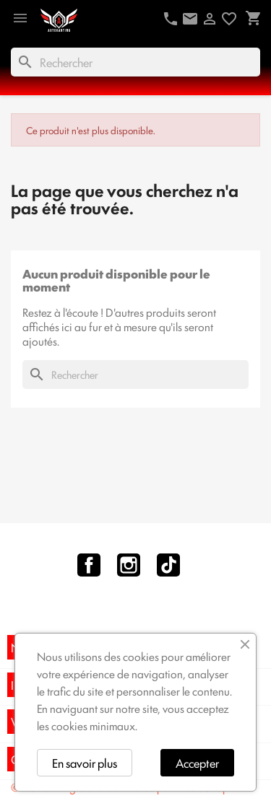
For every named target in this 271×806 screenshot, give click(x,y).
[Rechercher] (135, 62)
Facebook (88, 565)
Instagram (128, 565)
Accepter (197, 762)
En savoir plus (84, 762)
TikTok (168, 565)
